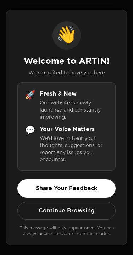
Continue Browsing (67, 210)
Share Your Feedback (66, 188)
